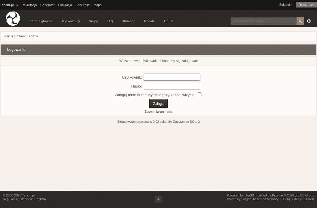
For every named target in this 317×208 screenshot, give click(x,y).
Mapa (98, 5)
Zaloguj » (285, 4)
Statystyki (26, 199)
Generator (47, 5)
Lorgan (246, 199)
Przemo (277, 195)
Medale (149, 21)
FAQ (110, 21)
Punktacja (65, 5)
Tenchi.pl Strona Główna (21, 36)
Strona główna (41, 21)
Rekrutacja (29, 5)
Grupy (93, 21)
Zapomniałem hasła (158, 111)
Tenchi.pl (28, 195)
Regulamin (10, 199)
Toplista (40, 199)
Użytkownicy (70, 21)
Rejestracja (306, 4)
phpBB (249, 195)
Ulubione (128, 21)
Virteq (295, 199)
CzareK (308, 199)
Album (168, 21)
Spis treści (83, 5)
